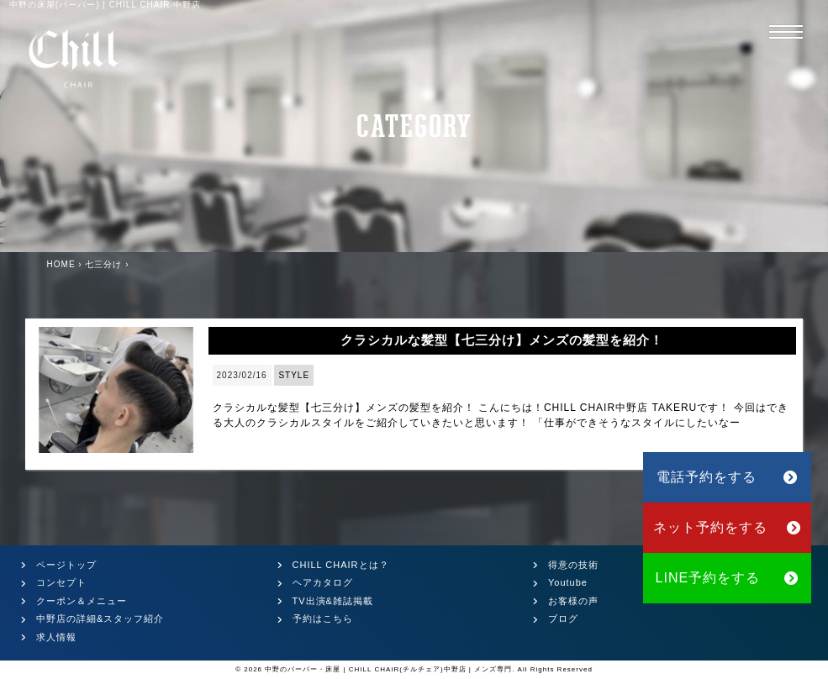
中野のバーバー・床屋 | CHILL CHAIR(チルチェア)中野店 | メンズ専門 (388, 669)
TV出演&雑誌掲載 (333, 601)
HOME (61, 264)
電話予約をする (727, 477)
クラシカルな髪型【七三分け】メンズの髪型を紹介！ (501, 340)
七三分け (103, 264)
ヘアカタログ (323, 582)
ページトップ (66, 565)
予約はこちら (323, 618)
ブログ (563, 618)
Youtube (568, 582)
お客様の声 (573, 601)
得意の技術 (573, 565)
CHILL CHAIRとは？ (341, 565)
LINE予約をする (727, 578)
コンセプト (61, 582)
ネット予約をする (727, 527)
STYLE (293, 375)
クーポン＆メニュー (81, 601)
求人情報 (56, 637)
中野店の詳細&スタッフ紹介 (100, 618)
